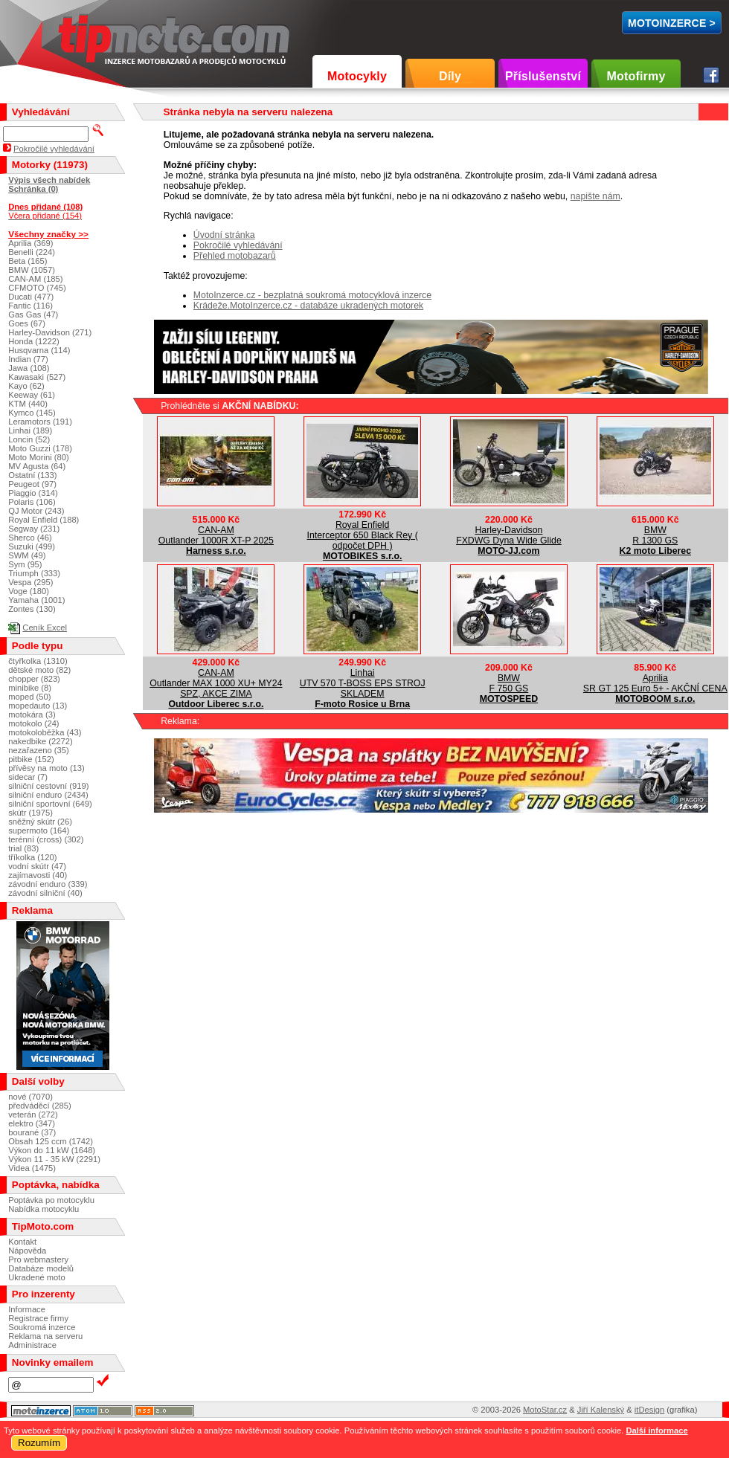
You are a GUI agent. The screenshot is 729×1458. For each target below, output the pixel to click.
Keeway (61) (31, 394)
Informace (26, 1309)
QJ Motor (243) (36, 510)
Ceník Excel (44, 627)
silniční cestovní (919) (48, 785)
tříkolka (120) (32, 857)
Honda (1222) (33, 341)
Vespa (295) (30, 582)
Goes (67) (26, 323)
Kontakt (22, 1241)
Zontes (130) (31, 608)
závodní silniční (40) (45, 892)
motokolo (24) (33, 723)
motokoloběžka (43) (44, 732)
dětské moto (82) (39, 669)
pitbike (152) (31, 759)
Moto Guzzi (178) (40, 448)
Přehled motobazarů (234, 256)
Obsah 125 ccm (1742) (50, 1141)
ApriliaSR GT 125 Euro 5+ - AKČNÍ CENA (655, 683)
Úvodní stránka (224, 235)
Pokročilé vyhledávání (238, 245)
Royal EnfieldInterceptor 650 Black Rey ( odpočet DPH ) (362, 535)
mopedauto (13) (37, 705)
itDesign (649, 1409)
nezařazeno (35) (38, 750)
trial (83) (23, 848)
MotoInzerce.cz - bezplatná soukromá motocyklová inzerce (312, 295)
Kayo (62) (26, 385)
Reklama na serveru (45, 1336)
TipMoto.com (92, 36)
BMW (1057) (31, 269)
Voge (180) (28, 591)
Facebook (711, 75)
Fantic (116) (30, 305)
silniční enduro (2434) (48, 794)
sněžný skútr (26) (40, 821)
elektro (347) (31, 1123)
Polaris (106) (31, 501)
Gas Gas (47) (33, 314)
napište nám (595, 196)
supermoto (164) (38, 830)
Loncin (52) (29, 439)
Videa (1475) (32, 1168)
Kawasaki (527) (36, 376)
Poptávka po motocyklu (51, 1200)
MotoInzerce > (672, 23)
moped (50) (29, 696)
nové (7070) (30, 1096)
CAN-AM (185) (35, 278)
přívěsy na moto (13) (46, 768)
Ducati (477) (31, 296)
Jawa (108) (28, 368)
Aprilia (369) (30, 243)
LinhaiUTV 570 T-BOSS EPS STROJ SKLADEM (362, 683)
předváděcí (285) (39, 1105)
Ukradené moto (36, 1277)
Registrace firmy (38, 1318)
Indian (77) (28, 359)
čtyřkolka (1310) (38, 661)
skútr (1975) (30, 812)
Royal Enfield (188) (43, 519)
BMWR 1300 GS (655, 535)
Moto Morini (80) (38, 457)
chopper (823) (34, 678)
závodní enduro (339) (47, 884)
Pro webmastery (38, 1259)
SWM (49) (26, 555)
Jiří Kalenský (600, 1409)
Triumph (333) (34, 573)
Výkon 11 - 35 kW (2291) (54, 1159)
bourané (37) (32, 1132)
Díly (450, 76)
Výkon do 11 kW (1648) (51, 1150)
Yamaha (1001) (36, 600)
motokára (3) (31, 714)
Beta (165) (27, 261)
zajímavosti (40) (37, 875)
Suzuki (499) (31, 546)
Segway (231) (34, 528)
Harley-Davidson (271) (49, 332)
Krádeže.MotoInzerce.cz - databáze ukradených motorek (308, 305)
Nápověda (27, 1250)
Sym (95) (25, 564)
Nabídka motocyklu (43, 1208)
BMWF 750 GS (509, 683)
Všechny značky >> (48, 234)
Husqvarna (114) (39, 350)
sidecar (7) (28, 776)
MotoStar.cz (545, 1409)
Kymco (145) (31, 412)
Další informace (656, 1430)
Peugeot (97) (32, 484)
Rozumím (39, 1442)
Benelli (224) (31, 252)
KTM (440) (28, 403)
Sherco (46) (29, 537)
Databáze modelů (41, 1268)
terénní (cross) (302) (45, 839)
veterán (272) (33, 1114)
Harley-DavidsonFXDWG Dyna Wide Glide (509, 535)
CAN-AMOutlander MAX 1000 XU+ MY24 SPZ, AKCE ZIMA (216, 683)
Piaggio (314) (33, 492)
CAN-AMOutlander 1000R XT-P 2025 (216, 535)
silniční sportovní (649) (50, 803)
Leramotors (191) (40, 421)
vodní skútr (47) (37, 866)
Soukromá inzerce (41, 1327)
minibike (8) (29, 687)
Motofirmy (635, 76)
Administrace (32, 1345)
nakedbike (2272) (40, 741)
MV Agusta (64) (36, 466)
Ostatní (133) (32, 475)
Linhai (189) (30, 430)
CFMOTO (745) (37, 287)
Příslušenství (543, 76)
